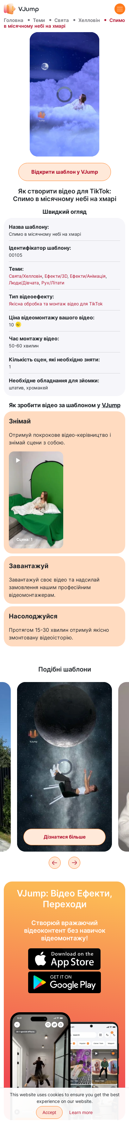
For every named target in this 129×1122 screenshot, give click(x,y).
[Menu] (119, 8)
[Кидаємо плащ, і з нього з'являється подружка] (40, 1066)
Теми (39, 20)
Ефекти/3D (56, 276)
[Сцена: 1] (36, 500)
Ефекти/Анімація (88, 276)
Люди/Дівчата (24, 282)
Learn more (81, 1112)
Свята (61, 20)
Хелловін (89, 20)
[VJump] (21, 8)
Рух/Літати (52, 282)
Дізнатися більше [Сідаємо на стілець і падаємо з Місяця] (65, 837)
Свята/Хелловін (25, 276)
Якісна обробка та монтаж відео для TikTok (56, 303)
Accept (49, 1112)
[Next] (74, 863)
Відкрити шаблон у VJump (64, 172)
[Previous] (55, 863)
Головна (13, 20)
